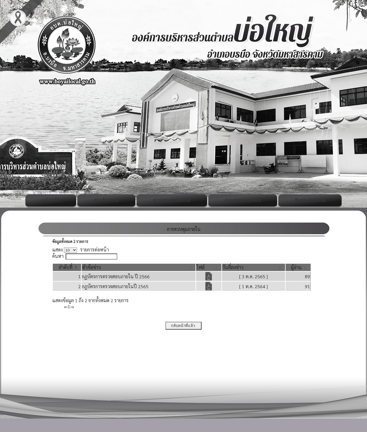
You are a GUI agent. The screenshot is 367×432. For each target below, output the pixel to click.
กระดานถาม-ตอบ (243, 200)
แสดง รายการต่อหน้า (80, 249)
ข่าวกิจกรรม (106, 200)
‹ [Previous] (67, 306)
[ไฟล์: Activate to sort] (208, 267)
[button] (65, 267)
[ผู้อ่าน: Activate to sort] (298, 267)
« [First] (65, 306)
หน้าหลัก (51, 200)
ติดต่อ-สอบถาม (310, 200)
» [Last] (73, 306)
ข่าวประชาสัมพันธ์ (172, 200)
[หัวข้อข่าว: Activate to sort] (138, 267)
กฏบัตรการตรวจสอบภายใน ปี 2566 (116, 276)
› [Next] (71, 306)
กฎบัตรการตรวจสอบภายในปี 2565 (115, 286)
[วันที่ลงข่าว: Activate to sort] (253, 267)
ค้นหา (58, 256)
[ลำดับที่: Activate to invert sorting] (67, 267)
